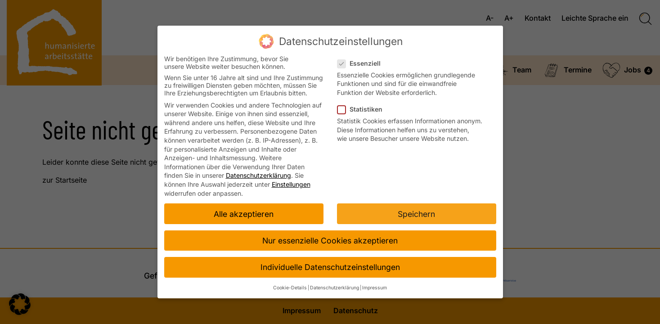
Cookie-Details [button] (290, 288)
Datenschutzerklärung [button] (334, 288)
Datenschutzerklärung (258, 175)
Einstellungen (291, 184)
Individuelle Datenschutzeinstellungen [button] (330, 267)
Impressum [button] (374, 288)
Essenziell (361, 63)
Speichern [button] (416, 214)
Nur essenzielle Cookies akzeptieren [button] (330, 240)
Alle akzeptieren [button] (244, 214)
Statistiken (362, 109)
